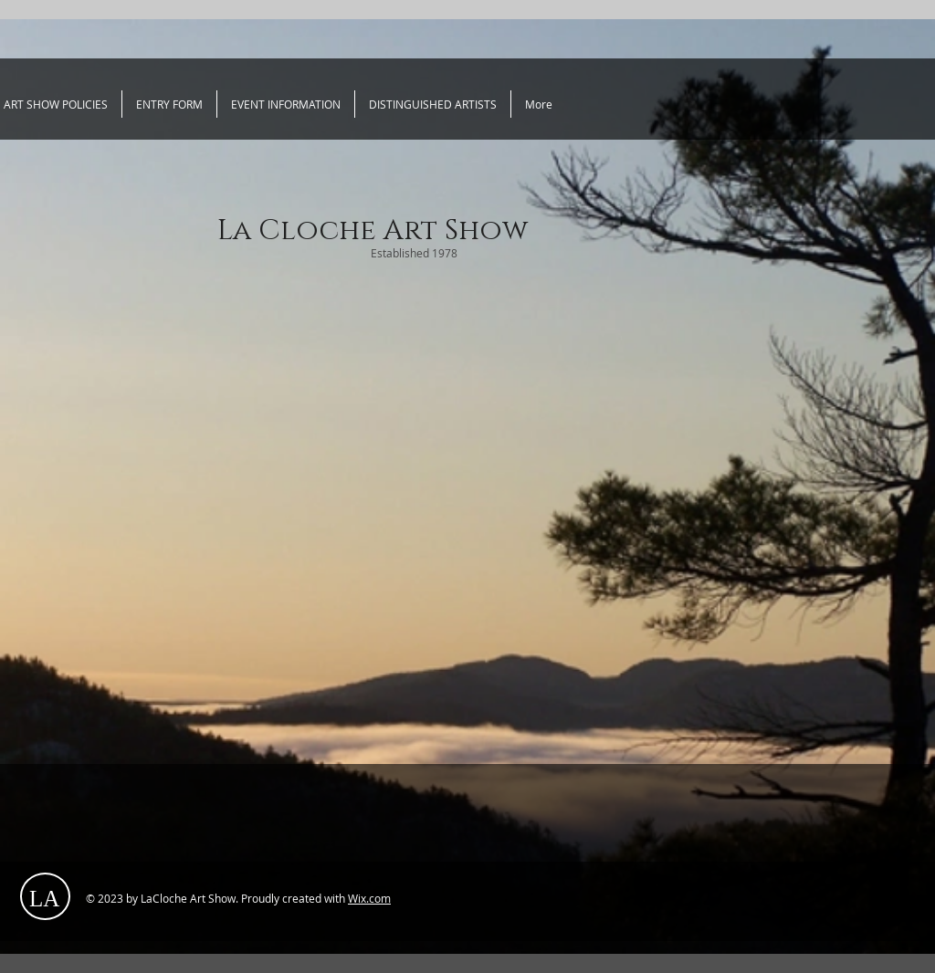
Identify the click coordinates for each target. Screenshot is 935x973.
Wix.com (369, 898)
